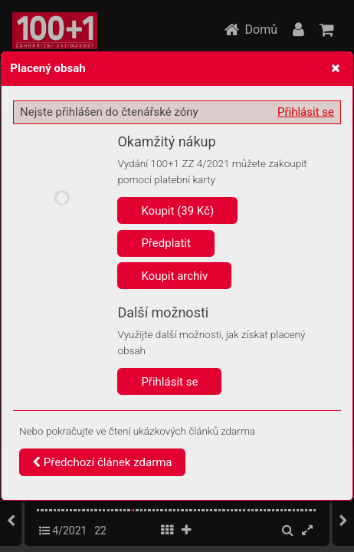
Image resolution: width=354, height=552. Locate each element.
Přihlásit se (305, 112)
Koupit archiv (174, 276)
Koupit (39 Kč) (177, 211)
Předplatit (166, 243)
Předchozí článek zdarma (102, 462)
